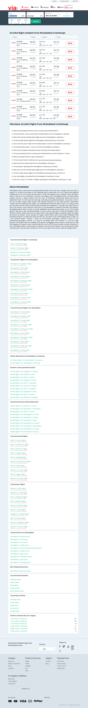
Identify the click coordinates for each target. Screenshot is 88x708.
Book (70, 43)
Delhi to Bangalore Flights (18, 497)
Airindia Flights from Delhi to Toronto (22, 412)
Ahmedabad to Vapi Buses (18, 559)
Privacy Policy (61, 663)
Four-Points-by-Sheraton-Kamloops (50, 160)
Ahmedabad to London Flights (20, 350)
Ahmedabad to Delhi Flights (19, 268)
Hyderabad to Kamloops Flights (20, 255)
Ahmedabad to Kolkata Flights (20, 272)
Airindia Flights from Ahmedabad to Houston (24, 423)
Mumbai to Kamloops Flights (19, 248)
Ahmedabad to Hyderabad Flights (21, 281)
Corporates (11, 684)
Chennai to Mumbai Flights (19, 505)
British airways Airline (17, 591)
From (10, 14)
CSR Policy (60, 661)
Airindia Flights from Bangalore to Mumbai (24, 371)
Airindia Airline (14, 582)
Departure (48, 13)
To (28, 14)
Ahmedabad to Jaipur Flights (19, 293)
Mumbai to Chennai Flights (19, 527)
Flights (27, 661)
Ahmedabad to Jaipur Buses (19, 554)
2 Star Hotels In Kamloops (43, 621)
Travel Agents (12, 681)
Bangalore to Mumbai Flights (19, 514)
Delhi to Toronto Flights (18, 440)
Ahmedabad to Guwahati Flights (20, 302)
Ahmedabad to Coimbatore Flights (21, 289)
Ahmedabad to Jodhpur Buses (20, 551)
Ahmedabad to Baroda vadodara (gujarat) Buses (26, 548)
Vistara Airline (14, 608)
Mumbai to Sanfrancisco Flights (20, 461)
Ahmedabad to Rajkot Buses (19, 545)
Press (10, 666)
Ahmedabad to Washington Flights (21, 337)
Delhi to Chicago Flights (18, 453)
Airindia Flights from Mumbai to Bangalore (24, 397)
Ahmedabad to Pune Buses (19, 542)
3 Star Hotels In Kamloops (43, 619)
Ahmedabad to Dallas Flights (19, 342)
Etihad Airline (14, 585)
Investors (11, 668)
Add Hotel (11, 679)
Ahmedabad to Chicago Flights (20, 320)
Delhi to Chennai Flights (18, 518)
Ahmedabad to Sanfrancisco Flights (21, 329)
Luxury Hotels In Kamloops (43, 626)
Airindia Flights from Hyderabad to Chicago (24, 417)
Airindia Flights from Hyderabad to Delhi (23, 391)
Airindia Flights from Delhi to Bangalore (23, 389)
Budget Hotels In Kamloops (43, 628)
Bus (26, 668)
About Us (11, 661)
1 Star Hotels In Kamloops (43, 623)
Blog (47, 663)
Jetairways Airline (15, 579)
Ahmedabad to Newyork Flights (20, 316)
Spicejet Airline (14, 611)
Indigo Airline (14, 605)
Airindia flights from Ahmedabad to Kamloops (25, 363)
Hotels (27, 663)
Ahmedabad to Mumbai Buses (20, 537)
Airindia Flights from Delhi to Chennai (22, 394)
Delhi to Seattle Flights (17, 466)
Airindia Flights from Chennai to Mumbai (23, 386)
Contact (48, 661)
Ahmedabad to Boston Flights (20, 333)
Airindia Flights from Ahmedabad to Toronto (24, 414)
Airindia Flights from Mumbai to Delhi (22, 374)
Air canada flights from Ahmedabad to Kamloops (26, 360)
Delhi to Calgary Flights (17, 474)
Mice (26, 671)
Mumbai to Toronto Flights (19, 470)
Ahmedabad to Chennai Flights (20, 276)
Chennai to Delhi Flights (18, 510)
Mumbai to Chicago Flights (19, 478)
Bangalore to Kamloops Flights (20, 252)
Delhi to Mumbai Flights (18, 501)
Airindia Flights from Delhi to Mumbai (22, 377)
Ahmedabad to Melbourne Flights (21, 346)
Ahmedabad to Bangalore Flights (21, 264)
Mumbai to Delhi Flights (18, 488)
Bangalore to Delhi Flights (18, 493)
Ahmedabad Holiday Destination (20, 571)
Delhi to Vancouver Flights (18, 449)
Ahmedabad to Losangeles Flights (21, 325)
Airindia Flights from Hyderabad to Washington (25, 409)
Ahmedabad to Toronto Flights (20, 312)
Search (35, 21)
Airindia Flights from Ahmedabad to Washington (25, 426)
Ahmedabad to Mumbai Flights (20, 285)
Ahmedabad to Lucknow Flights (20, 298)
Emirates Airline (15, 588)
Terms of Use (61, 666)
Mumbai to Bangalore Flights (19, 522)
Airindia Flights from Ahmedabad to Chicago (24, 429)
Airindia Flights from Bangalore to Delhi (23, 380)
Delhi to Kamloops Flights (18, 244)
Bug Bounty (61, 668)
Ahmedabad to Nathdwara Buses (21, 557)
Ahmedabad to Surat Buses (19, 539)
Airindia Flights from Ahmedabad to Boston (24, 432)
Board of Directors (14, 663)
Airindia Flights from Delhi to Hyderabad (23, 383)
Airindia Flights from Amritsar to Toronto (23, 406)
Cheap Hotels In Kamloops (43, 631)
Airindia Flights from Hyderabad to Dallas (23, 420)
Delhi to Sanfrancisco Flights (19, 444)
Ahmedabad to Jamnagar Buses (20, 562)
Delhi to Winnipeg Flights (18, 457)
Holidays (28, 666)
